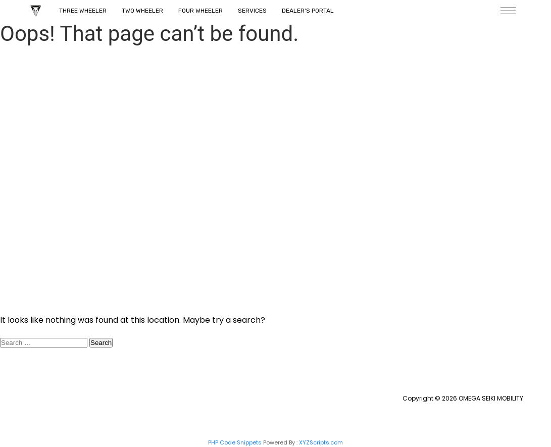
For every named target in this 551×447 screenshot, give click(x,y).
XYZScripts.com (321, 442)
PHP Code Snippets (235, 442)
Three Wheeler (83, 10)
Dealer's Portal (308, 10)
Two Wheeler (142, 10)
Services (252, 10)
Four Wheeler (200, 10)
